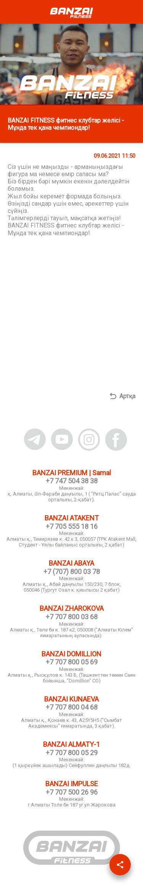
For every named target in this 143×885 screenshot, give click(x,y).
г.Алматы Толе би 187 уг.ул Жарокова (72, 805)
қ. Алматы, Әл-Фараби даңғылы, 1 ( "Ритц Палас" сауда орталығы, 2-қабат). (72, 496)
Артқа (127, 396)
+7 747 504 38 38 (72, 481)
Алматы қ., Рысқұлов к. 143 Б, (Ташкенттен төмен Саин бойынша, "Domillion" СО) (71, 678)
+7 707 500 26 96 (72, 792)
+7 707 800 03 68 (72, 617)
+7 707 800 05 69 (72, 662)
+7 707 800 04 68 (72, 707)
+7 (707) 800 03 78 (71, 572)
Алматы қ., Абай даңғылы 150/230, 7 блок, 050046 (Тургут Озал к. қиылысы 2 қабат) (71, 587)
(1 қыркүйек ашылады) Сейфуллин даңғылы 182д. (71, 765)
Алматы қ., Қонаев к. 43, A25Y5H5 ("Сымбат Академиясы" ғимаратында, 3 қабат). (71, 723)
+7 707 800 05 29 (72, 753)
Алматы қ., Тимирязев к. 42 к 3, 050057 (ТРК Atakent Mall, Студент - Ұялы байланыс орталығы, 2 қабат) (71, 542)
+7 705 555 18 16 (72, 526)
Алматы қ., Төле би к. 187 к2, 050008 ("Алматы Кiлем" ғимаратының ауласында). (71, 632)
